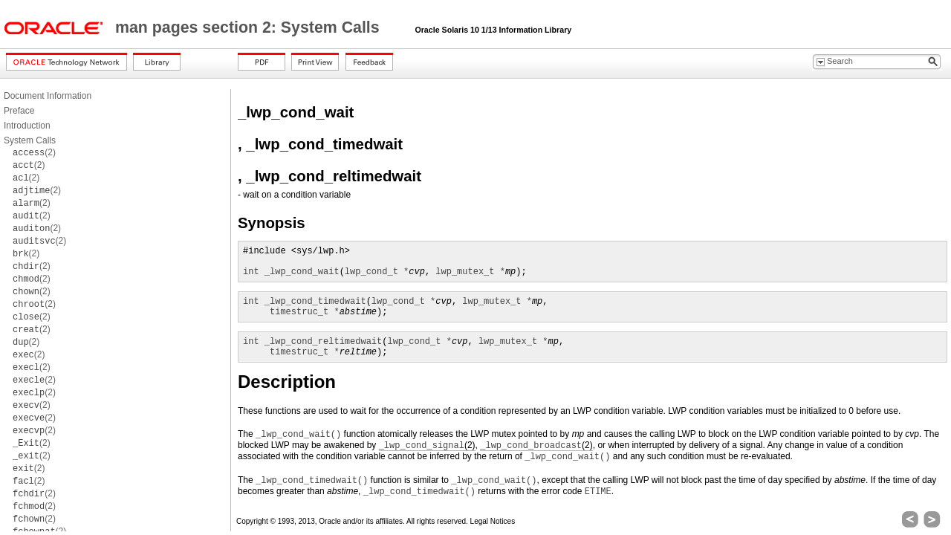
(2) (34, 152)
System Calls (30, 140)
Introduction (27, 125)
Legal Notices (493, 521)
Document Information (47, 96)
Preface (19, 111)
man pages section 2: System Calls (249, 27)
